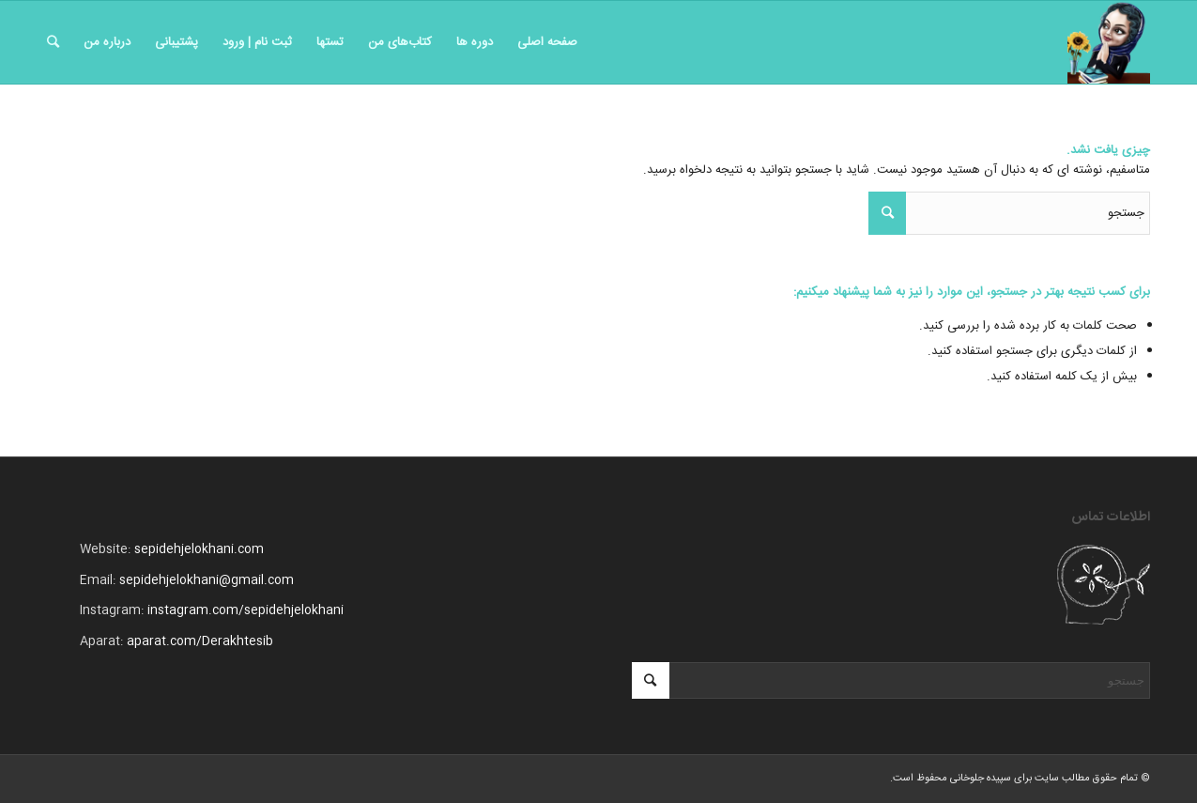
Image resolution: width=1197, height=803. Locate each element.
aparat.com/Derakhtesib (200, 641)
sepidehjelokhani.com (199, 549)
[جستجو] (53, 42)
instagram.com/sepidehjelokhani (245, 610)
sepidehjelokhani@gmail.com (206, 580)
